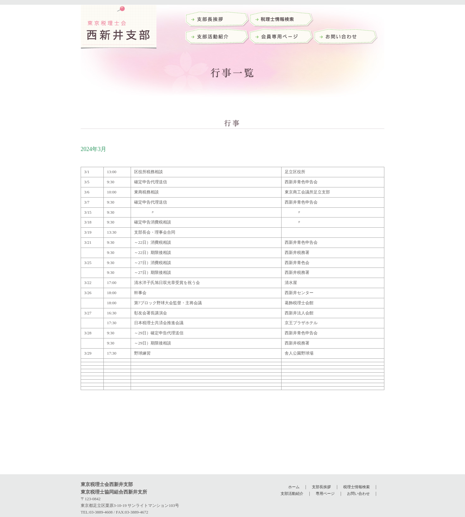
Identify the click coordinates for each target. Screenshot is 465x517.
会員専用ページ (282, 37)
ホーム (294, 487)
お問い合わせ (346, 37)
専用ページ (325, 493)
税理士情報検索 (356, 487)
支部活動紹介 (217, 37)
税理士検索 (282, 19)
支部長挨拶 (217, 19)
